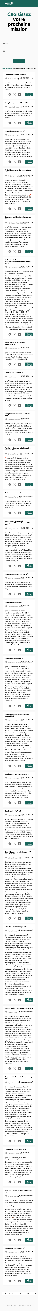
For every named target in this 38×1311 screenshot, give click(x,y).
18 (35, 1293)
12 (13, 1293)
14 (20, 1293)
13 (16, 1293)
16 (28, 1293)
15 (24, 1293)
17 (31, 1293)
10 (5, 1293)
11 (9, 1293)
